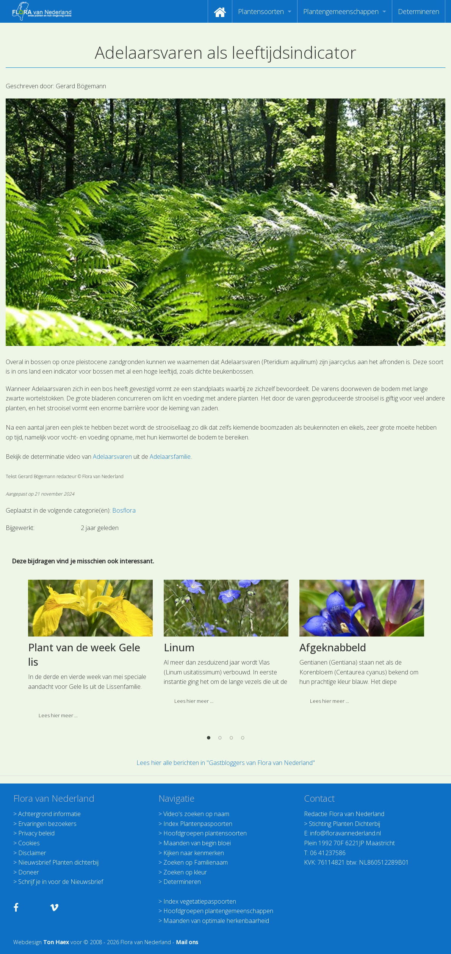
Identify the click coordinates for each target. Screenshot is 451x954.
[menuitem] (220, 11)
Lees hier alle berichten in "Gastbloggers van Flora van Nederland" (225, 763)
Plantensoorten (261, 11)
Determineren (418, 11)
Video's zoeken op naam (196, 814)
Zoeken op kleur (185, 872)
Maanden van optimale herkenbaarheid (216, 920)
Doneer (28, 872)
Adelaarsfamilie (170, 456)
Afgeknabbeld (332, 714)
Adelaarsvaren (112, 456)
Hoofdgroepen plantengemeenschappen (218, 911)
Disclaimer (32, 853)
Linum (179, 714)
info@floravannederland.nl (345, 833)
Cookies (29, 843)
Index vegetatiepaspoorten (199, 901)
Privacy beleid (36, 833)
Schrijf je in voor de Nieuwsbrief (60, 881)
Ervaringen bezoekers (47, 824)
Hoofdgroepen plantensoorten (205, 833)
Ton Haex (56, 942)
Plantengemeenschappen (341, 11)
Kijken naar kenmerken (193, 853)
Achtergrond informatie (49, 814)
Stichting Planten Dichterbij (344, 824)
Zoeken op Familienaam (195, 862)
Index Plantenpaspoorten (197, 824)
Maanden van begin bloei (197, 843)
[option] (90, 719)
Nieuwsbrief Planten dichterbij (58, 862)
